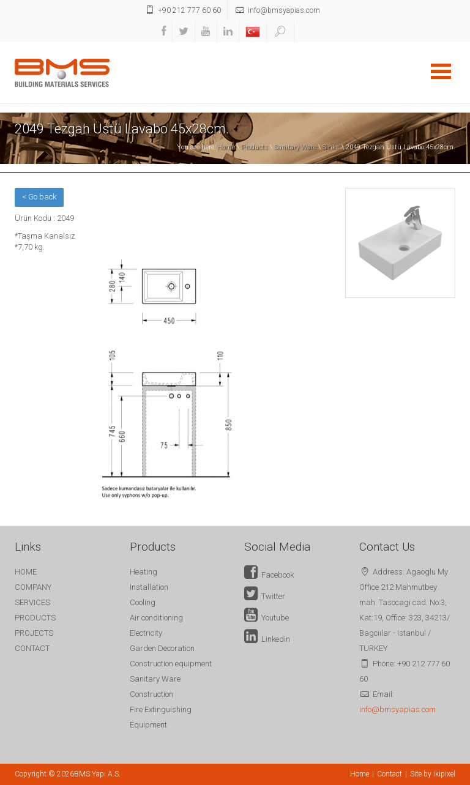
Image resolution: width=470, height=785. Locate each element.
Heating (143, 571)
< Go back (39, 196)
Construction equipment (171, 663)
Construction (151, 694)
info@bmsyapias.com (397, 709)
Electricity (146, 633)
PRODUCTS (35, 617)
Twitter (264, 596)
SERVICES (32, 602)
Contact (389, 774)
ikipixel (444, 774)
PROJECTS (34, 633)
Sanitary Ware (295, 147)
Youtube (266, 617)
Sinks (331, 147)
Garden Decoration (162, 648)
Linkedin (267, 639)
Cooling (142, 602)
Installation (149, 587)
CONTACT (32, 648)
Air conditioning (156, 617)
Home (226, 147)
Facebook (269, 574)
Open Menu (440, 71)
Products (254, 147)
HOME (26, 571)
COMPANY (33, 587)
